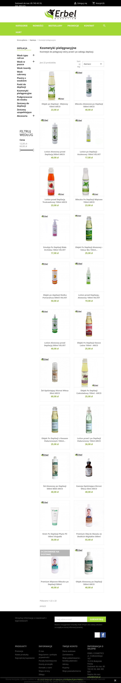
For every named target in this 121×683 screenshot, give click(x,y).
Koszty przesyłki (46, 664)
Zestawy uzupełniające (24, 111)
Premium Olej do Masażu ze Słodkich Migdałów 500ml (89, 535)
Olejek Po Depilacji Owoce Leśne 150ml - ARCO (89, 344)
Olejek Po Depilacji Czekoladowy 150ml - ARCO (88, 391)
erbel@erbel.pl (94, 677)
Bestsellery (55, 25)
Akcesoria (22, 116)
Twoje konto (70, 646)
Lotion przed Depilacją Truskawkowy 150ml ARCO (55, 200)
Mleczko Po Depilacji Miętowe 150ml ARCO (88, 200)
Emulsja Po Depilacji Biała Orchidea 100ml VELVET (54, 248)
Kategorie (22, 25)
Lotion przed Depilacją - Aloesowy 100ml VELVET (89, 296)
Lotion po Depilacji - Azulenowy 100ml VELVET (89, 153)
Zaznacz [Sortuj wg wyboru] (93, 64)
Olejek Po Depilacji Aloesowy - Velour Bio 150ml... (89, 248)
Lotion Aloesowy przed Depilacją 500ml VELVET (55, 344)
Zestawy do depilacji (23, 104)
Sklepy (41, 674)
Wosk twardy (24, 68)
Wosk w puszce (21, 63)
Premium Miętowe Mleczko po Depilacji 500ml (55, 582)
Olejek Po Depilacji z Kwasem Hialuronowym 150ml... (55, 439)
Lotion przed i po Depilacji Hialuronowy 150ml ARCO (89, 439)
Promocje (73, 25)
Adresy (65, 664)
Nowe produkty (21, 654)
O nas (41, 651)
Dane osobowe (68, 651)
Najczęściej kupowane (25, 658)
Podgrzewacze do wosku (24, 98)
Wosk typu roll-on (22, 56)
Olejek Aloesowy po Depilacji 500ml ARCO (89, 582)
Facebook (103, 635)
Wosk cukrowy (21, 73)
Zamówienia (67, 654)
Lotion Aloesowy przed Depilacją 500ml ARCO (54, 153)
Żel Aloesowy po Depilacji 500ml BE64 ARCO (54, 487)
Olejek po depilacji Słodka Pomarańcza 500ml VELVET (55, 296)
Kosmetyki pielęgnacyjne (24, 92)
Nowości (38, 25)
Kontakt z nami (45, 667)
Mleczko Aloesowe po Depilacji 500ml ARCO (89, 105)
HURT (18, 32)
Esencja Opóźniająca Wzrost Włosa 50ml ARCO (89, 487)
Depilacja (22, 48)
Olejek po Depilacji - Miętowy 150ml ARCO (55, 105)
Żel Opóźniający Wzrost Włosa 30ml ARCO (54, 391)
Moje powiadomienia (71, 671)
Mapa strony (44, 671)
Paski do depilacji (21, 85)
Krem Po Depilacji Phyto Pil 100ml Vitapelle (54, 535)
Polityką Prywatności (73, 679)
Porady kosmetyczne (48, 660)
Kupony (65, 667)
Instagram (97, 635)
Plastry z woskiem (22, 79)
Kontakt (89, 25)
